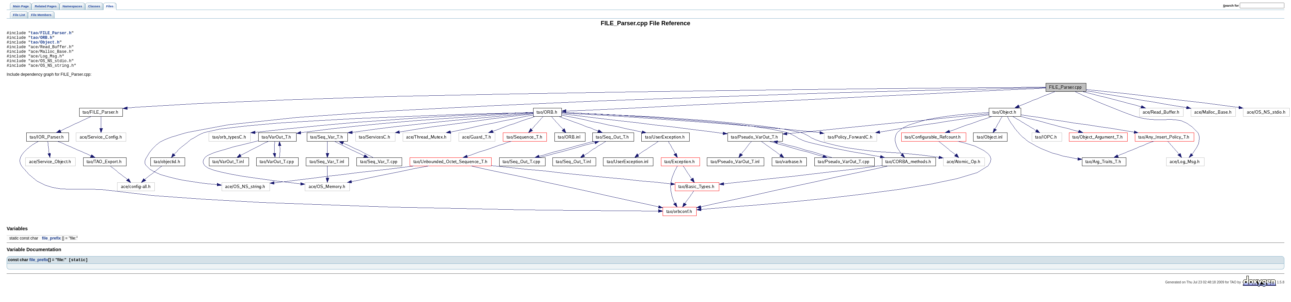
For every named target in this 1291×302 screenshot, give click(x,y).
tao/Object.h (45, 45)
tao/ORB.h (41, 39)
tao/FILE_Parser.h (51, 34)
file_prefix (51, 246)
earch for (1231, 5)
